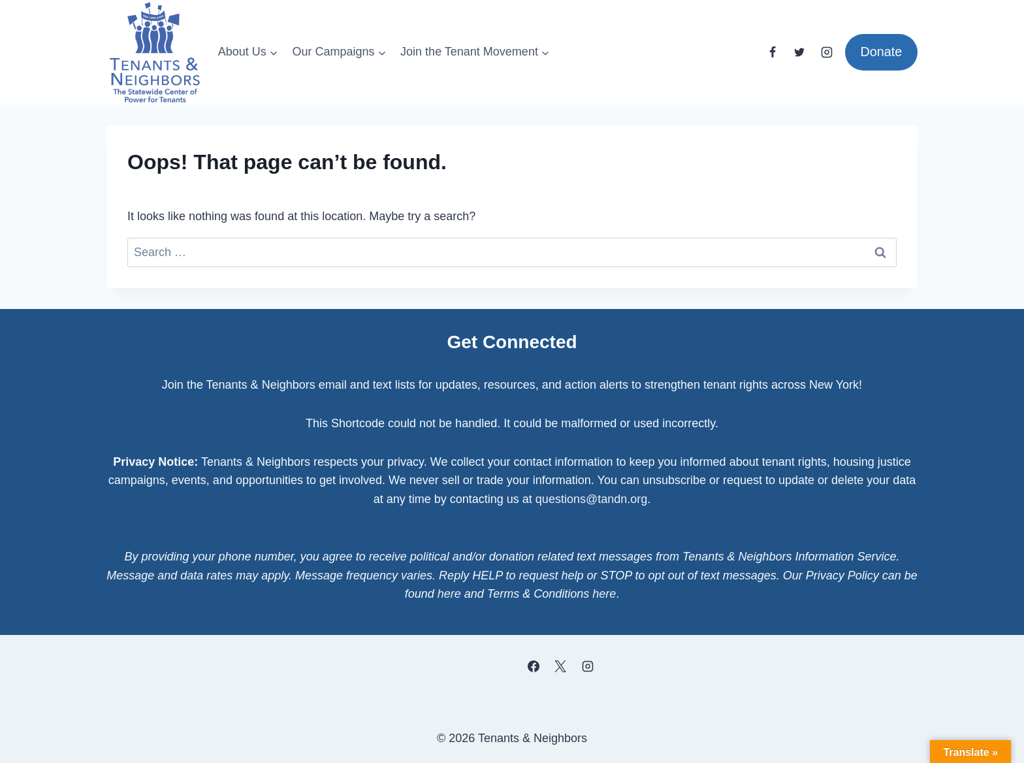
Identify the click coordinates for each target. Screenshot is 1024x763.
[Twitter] (799, 52)
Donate (881, 51)
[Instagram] (827, 52)
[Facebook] (772, 52)
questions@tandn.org (591, 499)
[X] (560, 666)
